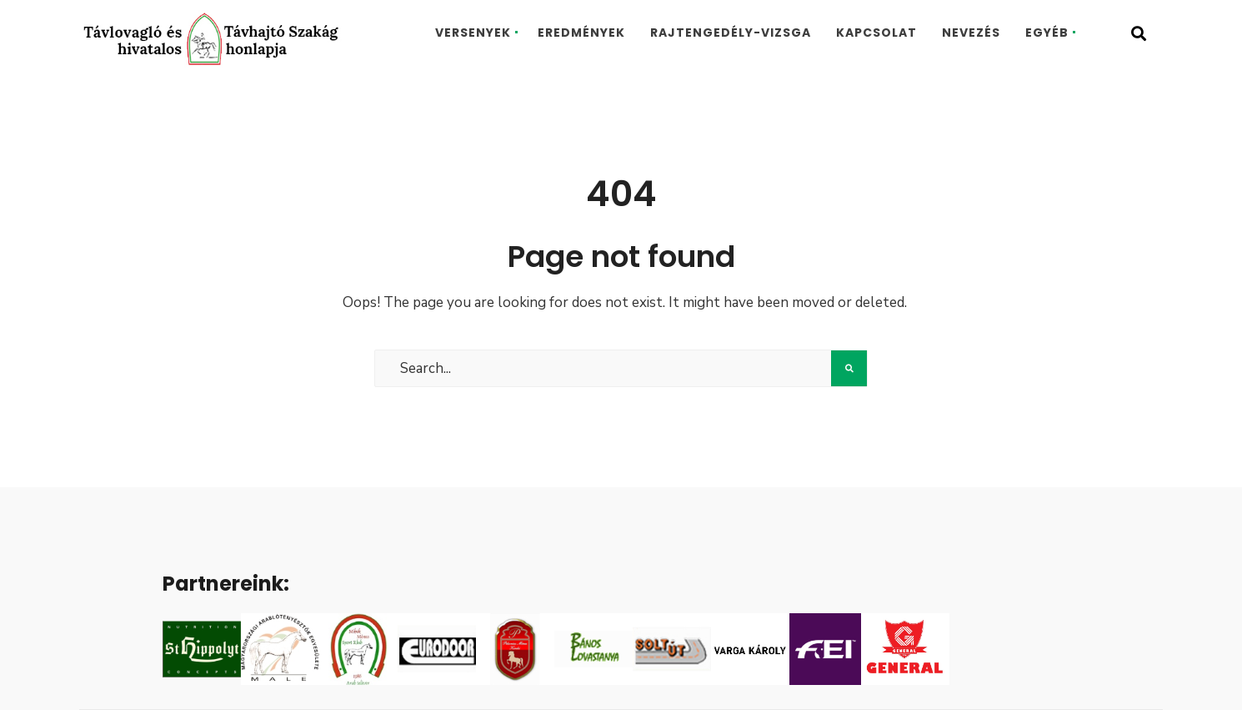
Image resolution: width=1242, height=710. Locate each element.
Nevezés (971, 32)
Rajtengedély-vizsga (730, 32)
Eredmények (581, 32)
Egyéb (1047, 32)
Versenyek (473, 32)
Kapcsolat (876, 32)
